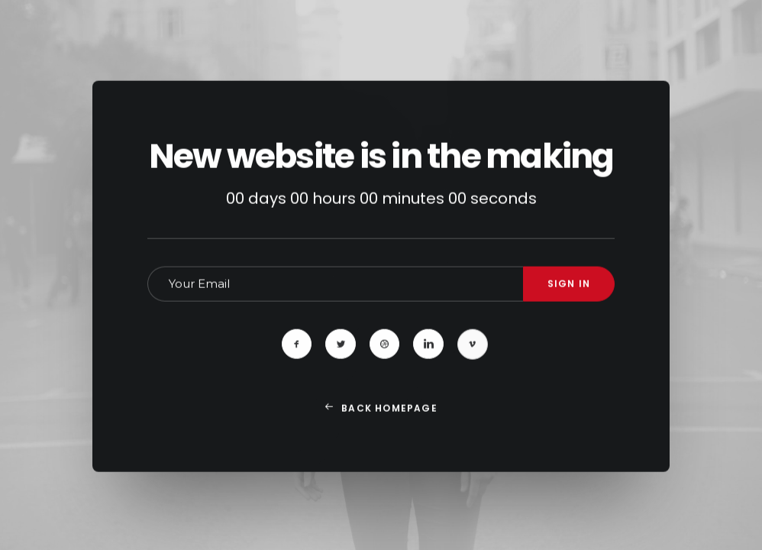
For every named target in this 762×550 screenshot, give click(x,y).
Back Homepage (381, 432)
